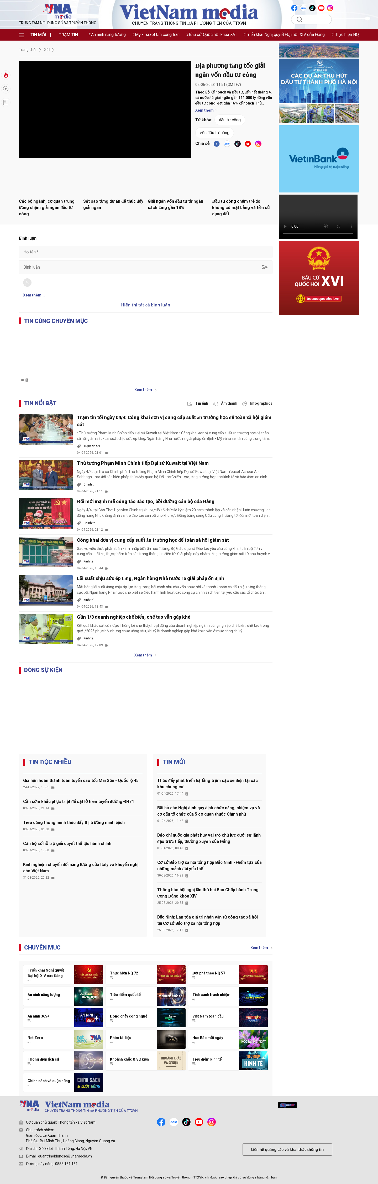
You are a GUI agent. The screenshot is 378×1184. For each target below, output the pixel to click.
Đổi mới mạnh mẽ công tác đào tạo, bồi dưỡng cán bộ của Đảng (145, 501)
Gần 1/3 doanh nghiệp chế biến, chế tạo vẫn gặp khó (134, 617)
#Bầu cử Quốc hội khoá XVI (211, 34)
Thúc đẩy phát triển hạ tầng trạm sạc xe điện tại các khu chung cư (207, 783)
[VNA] (294, 7)
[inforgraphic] (257, 403)
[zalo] (174, 1122)
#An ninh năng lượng (107, 34)
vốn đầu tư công (214, 132)
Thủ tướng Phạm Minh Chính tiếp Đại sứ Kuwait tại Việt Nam (143, 463)
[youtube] (248, 144)
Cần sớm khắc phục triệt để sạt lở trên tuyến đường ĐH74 (78, 801)
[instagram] (211, 1122)
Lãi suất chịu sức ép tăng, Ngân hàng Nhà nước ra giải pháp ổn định (150, 578)
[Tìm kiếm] (315, 19)
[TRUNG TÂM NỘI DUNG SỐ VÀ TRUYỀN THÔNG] (117, 1107)
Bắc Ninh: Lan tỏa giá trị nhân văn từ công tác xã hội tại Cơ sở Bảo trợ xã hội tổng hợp (207, 920)
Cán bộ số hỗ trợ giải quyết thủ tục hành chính (67, 843)
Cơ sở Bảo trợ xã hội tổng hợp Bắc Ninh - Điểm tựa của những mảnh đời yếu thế (209, 865)
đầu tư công (230, 119)
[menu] (21, 34)
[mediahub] (288, 1105)
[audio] (225, 403)
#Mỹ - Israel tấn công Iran (156, 34)
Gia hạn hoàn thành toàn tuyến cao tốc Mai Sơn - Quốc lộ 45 (81, 780)
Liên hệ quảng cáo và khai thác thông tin (287, 1149)
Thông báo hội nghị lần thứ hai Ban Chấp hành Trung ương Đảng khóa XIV (208, 893)
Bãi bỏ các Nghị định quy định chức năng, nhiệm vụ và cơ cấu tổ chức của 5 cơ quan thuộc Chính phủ (208, 811)
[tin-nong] (5, 75)
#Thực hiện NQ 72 (348, 34)
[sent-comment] (265, 267)
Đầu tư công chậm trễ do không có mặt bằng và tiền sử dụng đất (241, 207)
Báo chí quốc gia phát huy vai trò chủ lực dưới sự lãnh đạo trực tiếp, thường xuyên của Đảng (209, 838)
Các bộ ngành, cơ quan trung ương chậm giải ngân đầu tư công (47, 207)
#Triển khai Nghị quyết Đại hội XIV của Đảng (284, 34)
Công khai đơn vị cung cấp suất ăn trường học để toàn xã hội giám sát (153, 540)
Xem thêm (206, 110)
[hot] (5, 88)
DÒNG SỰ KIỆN (43, 670)
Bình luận (27, 238)
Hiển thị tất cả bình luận (145, 305)
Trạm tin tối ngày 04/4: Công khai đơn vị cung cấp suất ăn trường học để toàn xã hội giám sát (174, 421)
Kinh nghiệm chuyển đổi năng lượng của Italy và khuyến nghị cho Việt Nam (80, 867)
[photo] (198, 403)
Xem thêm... (34, 295)
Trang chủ (27, 50)
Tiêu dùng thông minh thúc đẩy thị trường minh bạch (74, 822)
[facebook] (217, 144)
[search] (299, 19)
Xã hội (49, 50)
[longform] (5, 102)
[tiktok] (237, 143)
